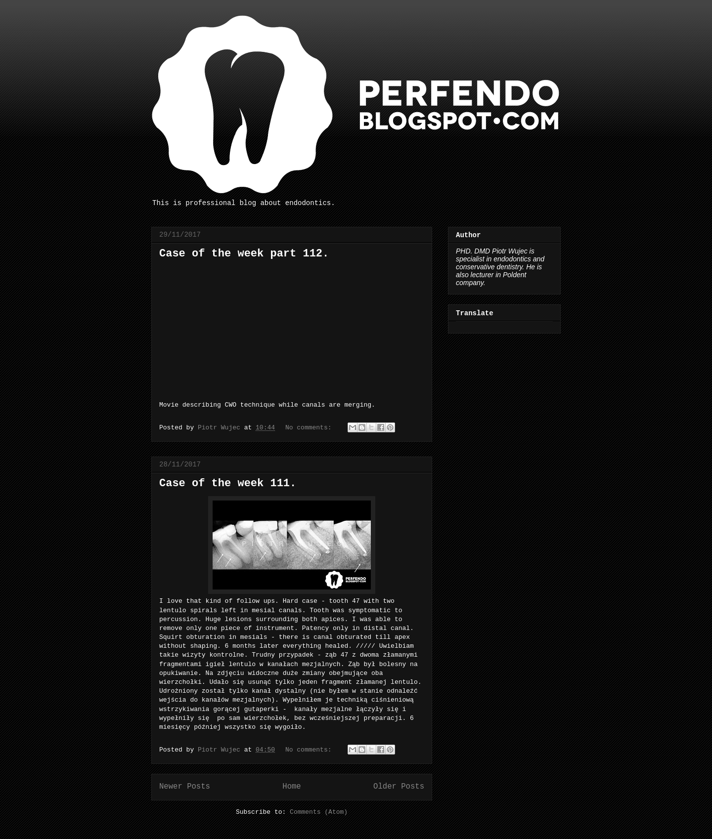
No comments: (310, 427)
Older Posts (398, 786)
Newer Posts (184, 786)
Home (291, 786)
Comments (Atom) (319, 812)
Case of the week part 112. (244, 254)
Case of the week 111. (227, 483)
